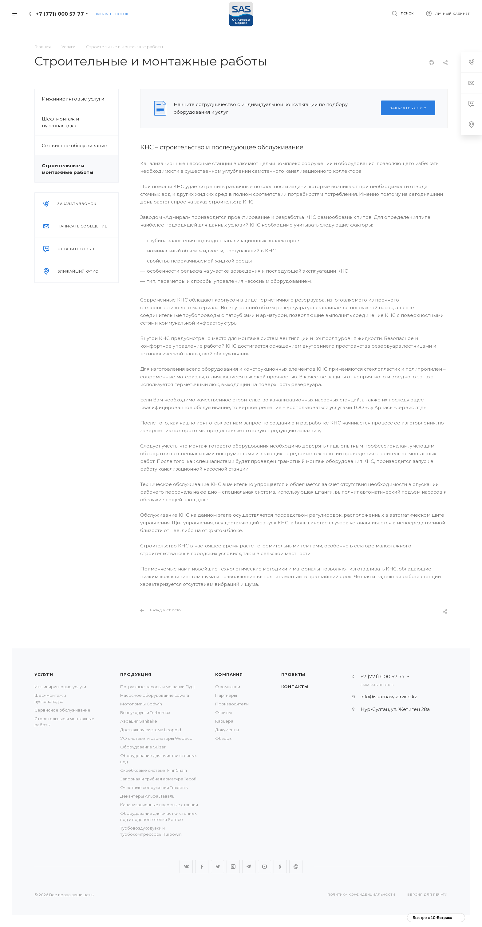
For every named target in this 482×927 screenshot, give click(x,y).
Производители (232, 703)
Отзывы (223, 712)
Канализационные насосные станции (159, 804)
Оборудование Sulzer (143, 746)
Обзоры (223, 738)
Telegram (248, 866)
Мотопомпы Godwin (141, 703)
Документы (227, 729)
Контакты (295, 686)
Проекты (293, 674)
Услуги (43, 674)
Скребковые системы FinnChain (153, 770)
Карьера (224, 721)
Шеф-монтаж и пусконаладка (60, 122)
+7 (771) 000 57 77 (60, 14)
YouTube (264, 866)
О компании (227, 686)
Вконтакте (186, 866)
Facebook (201, 866)
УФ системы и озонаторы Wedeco (156, 738)
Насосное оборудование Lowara (154, 695)
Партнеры (226, 695)
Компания (229, 674)
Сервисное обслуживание (74, 145)
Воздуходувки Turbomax (145, 712)
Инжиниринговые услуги (73, 99)
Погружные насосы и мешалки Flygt (157, 686)
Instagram (233, 866)
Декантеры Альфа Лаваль (147, 796)
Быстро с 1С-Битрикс (432, 918)
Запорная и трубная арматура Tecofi (158, 778)
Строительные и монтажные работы (67, 169)
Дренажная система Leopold (150, 729)
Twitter (217, 866)
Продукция (135, 674)
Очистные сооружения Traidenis (154, 787)
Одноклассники (280, 866)
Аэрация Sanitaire (138, 721)
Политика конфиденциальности (361, 895)
